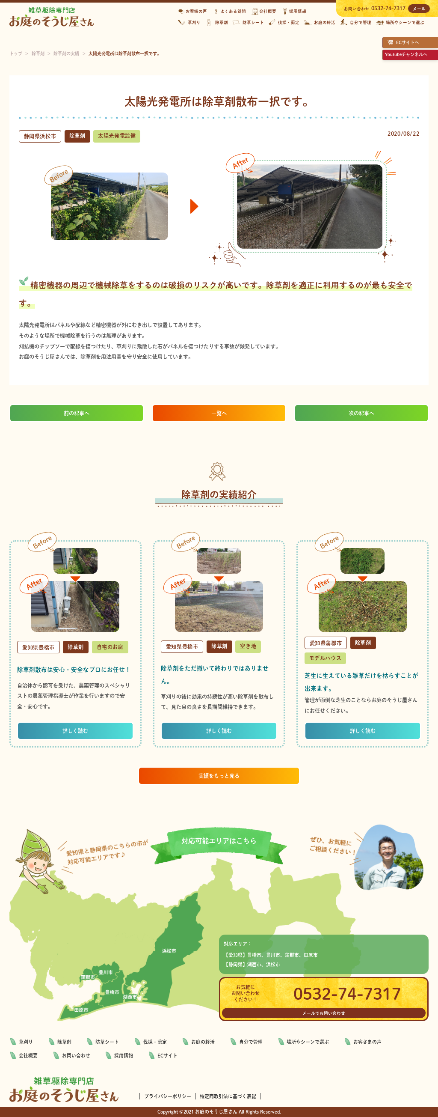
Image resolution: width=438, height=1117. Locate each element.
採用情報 (123, 1056)
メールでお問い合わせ (323, 1013)
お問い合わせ (76, 1056)
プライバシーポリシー (167, 1096)
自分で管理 (251, 1042)
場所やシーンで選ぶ (308, 1042)
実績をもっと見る (219, 776)
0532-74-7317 (388, 8)
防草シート (107, 1042)
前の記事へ (76, 413)
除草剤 (64, 1042)
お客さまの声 (367, 1042)
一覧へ (219, 413)
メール (419, 9)
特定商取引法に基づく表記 (228, 1096)
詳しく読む (75, 731)
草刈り (26, 1042)
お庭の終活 (203, 1042)
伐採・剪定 (155, 1042)
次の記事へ (361, 413)
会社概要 (28, 1056)
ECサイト (167, 1056)
